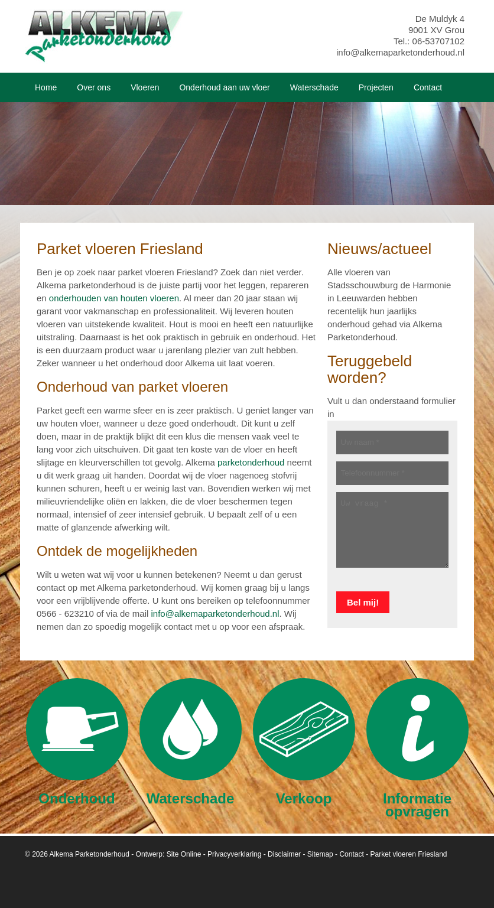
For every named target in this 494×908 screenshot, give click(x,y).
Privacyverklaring (234, 854)
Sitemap (320, 854)
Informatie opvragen (417, 748)
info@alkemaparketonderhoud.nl (400, 52)
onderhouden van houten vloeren (114, 298)
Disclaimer (284, 854)
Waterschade (190, 741)
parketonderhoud (250, 462)
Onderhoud (77, 741)
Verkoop (304, 741)
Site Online (184, 854)
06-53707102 (438, 41)
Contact (351, 854)
